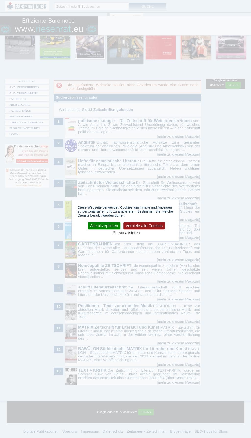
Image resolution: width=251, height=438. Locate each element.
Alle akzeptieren (104, 226)
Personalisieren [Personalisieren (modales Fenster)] (126, 233)
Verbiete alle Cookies (144, 226)
